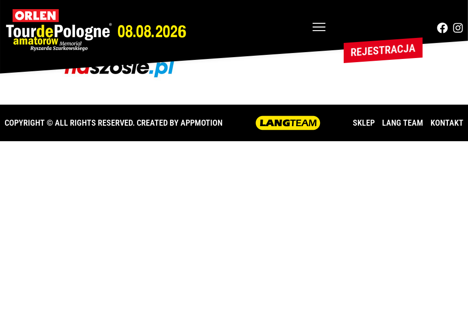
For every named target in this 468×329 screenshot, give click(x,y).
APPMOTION (202, 122)
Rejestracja (383, 50)
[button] (319, 28)
